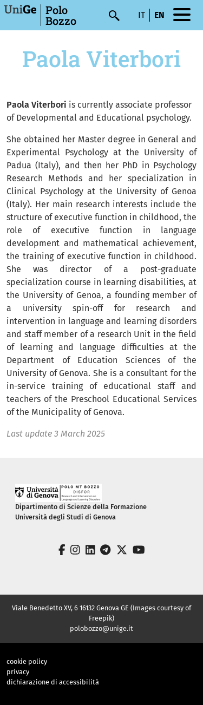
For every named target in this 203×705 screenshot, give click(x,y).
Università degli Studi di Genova (65, 517)
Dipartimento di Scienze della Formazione (81, 507)
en (159, 15)
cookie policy (26, 661)
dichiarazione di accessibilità (52, 682)
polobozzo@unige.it (101, 628)
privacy (17, 672)
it (141, 15)
